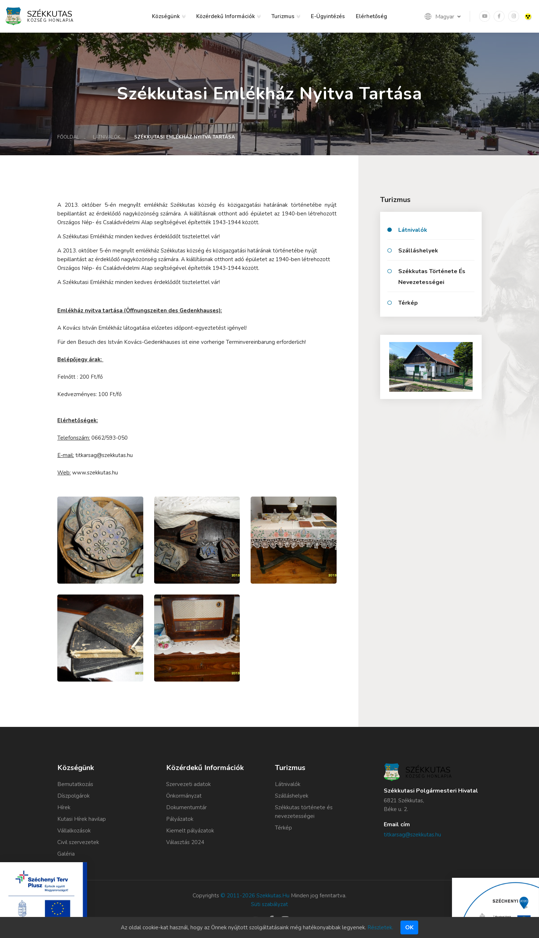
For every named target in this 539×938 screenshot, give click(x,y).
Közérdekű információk (225, 16)
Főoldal (68, 137)
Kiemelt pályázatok (190, 830)
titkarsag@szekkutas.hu (412, 834)
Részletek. (380, 927)
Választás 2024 (185, 842)
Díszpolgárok (73, 795)
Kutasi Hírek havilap (81, 819)
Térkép (408, 303)
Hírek (63, 807)
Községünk (166, 16)
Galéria (66, 853)
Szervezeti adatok (188, 784)
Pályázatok (179, 819)
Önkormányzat (184, 795)
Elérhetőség (371, 16)
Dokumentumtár (186, 807)
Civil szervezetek (78, 842)
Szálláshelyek (418, 251)
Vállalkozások (74, 830)
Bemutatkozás (75, 784)
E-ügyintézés (328, 16)
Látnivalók (106, 137)
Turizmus (283, 16)
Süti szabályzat (269, 904)
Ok (409, 927)
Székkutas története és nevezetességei (431, 276)
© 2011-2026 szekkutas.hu (255, 895)
